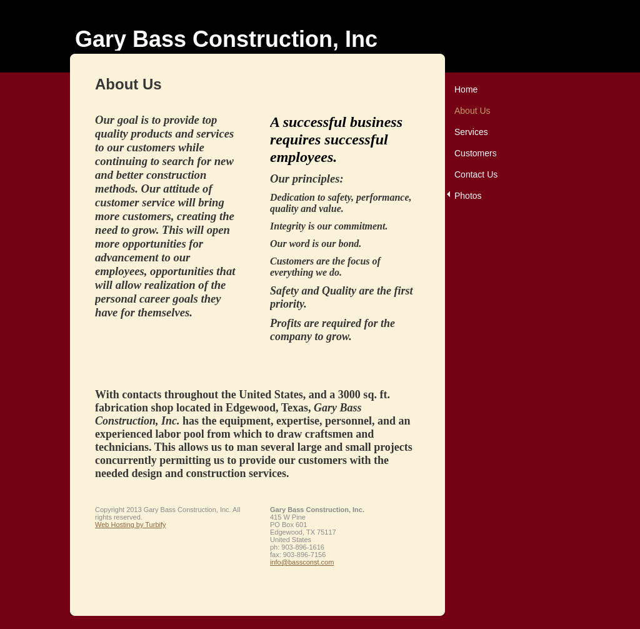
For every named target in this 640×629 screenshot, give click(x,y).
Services (471, 132)
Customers (475, 153)
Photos (468, 196)
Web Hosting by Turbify (130, 524)
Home (466, 89)
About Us (472, 111)
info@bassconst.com (302, 562)
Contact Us (476, 174)
